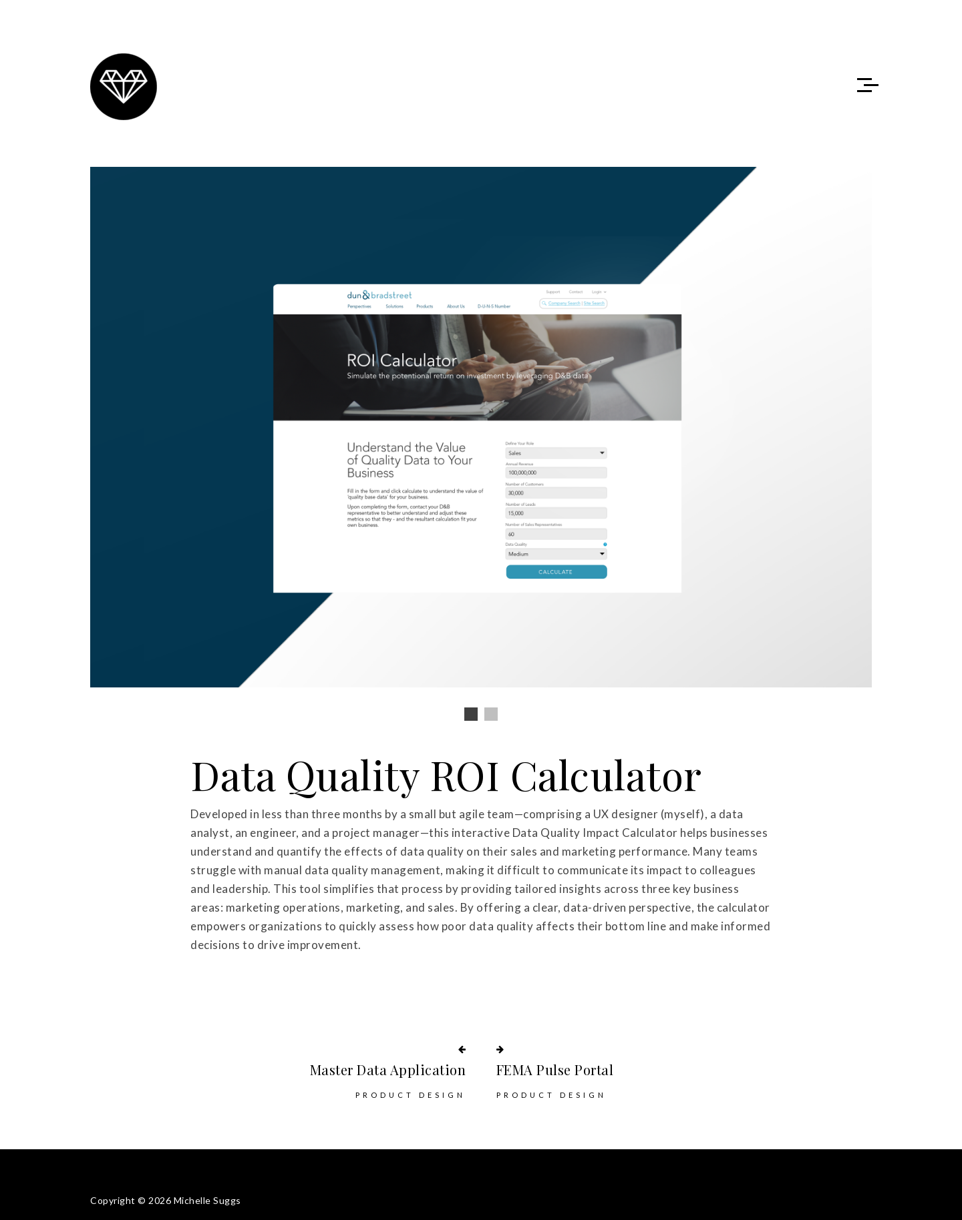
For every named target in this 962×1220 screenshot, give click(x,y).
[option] (481, 427)
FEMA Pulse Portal (555, 1069)
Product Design (410, 1095)
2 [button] (491, 714)
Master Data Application (388, 1069)
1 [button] (471, 714)
